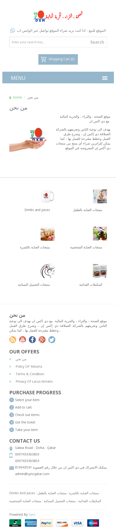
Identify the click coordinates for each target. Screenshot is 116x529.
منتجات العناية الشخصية (25, 501)
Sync (32, 514)
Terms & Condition (26, 374)
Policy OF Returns (25, 366)
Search (97, 42)
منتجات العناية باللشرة (84, 493)
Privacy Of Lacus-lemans (31, 381)
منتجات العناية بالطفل (52, 493)
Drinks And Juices (22, 493)
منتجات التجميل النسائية (60, 501)
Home (17, 97)
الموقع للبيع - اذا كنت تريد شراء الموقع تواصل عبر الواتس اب (58, 30)
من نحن (18, 359)
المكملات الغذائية (89, 501)
